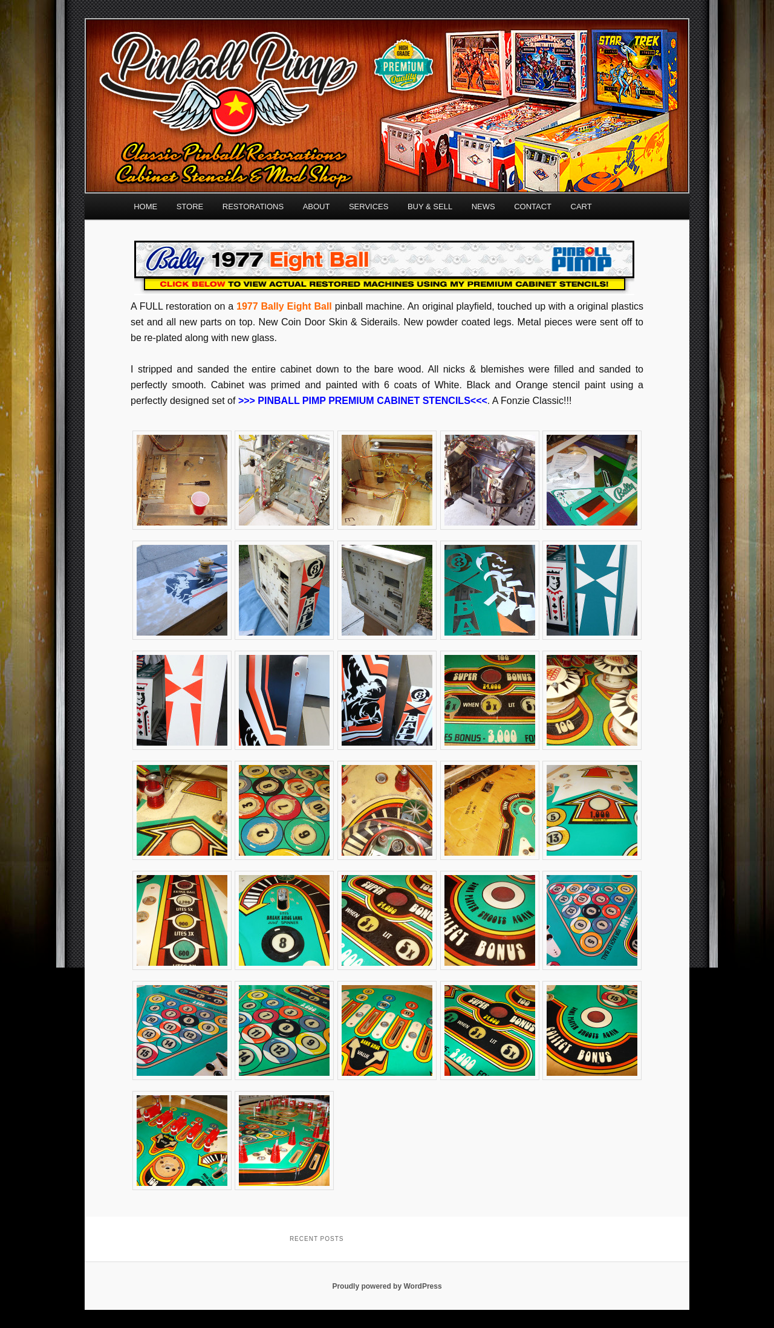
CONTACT (532, 206)
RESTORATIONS (253, 206)
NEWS (483, 206)
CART (581, 206)
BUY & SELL (430, 206)
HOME (145, 206)
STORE (190, 206)
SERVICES (369, 206)
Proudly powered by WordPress (386, 1286)
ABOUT (316, 206)
